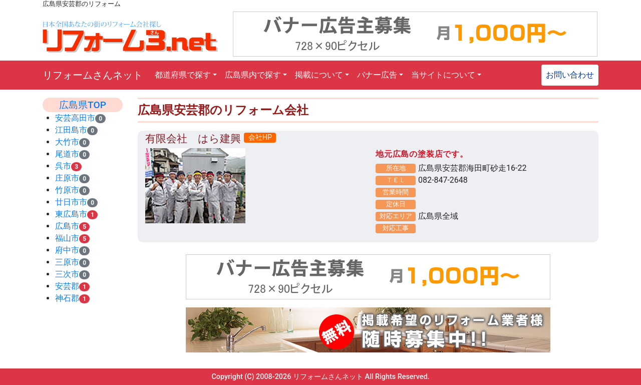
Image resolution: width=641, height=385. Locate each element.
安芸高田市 (75, 118)
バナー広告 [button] (377, 75)
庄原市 (67, 178)
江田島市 (71, 130)
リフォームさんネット (93, 75)
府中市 (67, 250)
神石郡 (67, 298)
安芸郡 (67, 286)
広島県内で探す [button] (253, 75)
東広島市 (71, 214)
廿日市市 (71, 202)
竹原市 (67, 190)
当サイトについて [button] (443, 75)
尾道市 (67, 154)
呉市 (63, 166)
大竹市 (67, 142)
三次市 (67, 274)
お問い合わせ (570, 75)
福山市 (67, 238)
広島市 (67, 226)
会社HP (260, 137)
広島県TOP (82, 105)
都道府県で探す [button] (183, 75)
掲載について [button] (319, 75)
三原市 (67, 262)
